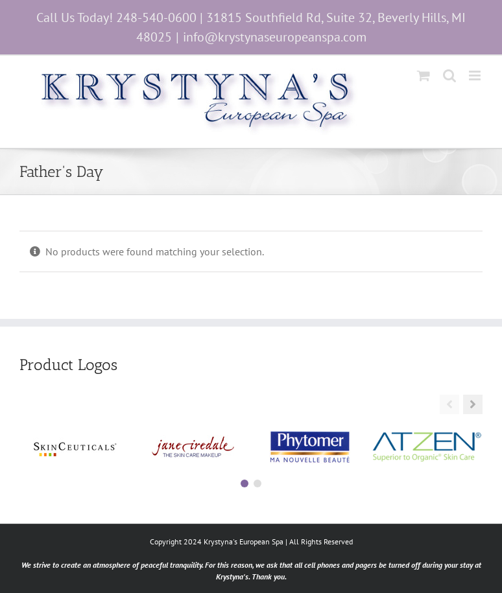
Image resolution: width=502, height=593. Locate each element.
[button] (473, 404)
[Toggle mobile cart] (423, 75)
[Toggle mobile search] (449, 75)
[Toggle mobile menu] (476, 75)
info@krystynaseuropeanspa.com (274, 37)
